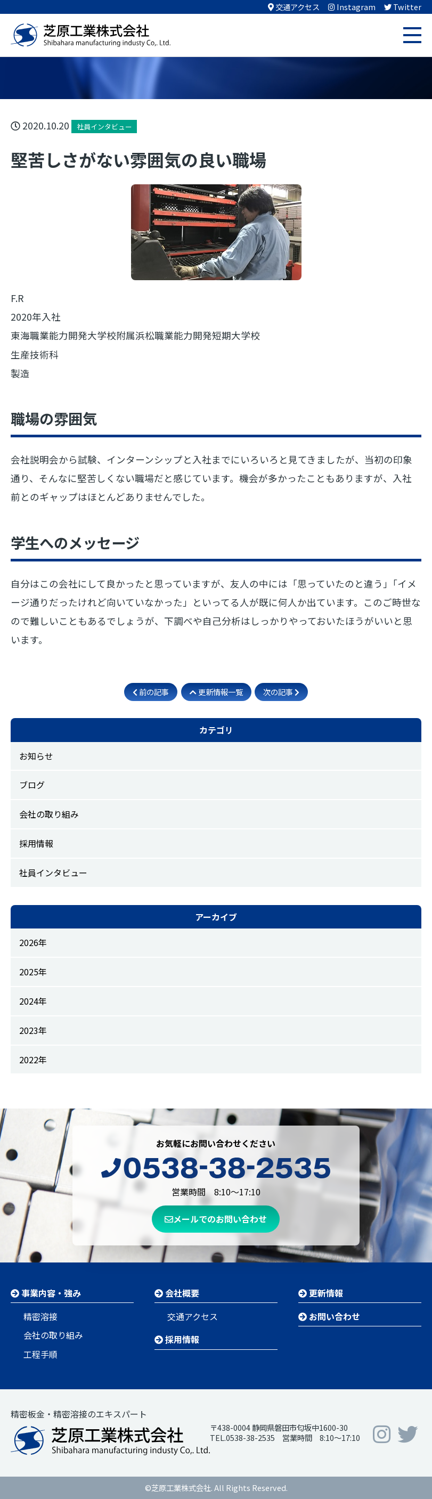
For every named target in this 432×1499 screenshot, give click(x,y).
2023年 (33, 1030)
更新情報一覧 (216, 691)
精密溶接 (40, 1316)
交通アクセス (192, 1316)
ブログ (32, 784)
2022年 (33, 1059)
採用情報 (36, 843)
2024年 (33, 1001)
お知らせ (36, 756)
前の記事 (151, 691)
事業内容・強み (46, 1292)
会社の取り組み (49, 814)
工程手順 (40, 1354)
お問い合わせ (329, 1316)
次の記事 (281, 691)
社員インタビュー (53, 872)
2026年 (33, 942)
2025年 (33, 971)
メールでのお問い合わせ (216, 1218)
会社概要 (176, 1292)
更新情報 (320, 1292)
